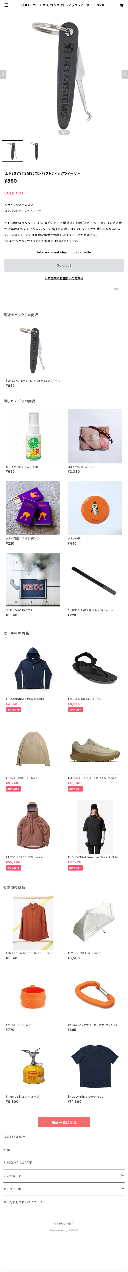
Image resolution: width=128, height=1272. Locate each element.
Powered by (64, 1230)
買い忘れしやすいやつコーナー (24, 1202)
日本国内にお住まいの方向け (64, 278)
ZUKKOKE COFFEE (17, 1163)
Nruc (7, 1149)
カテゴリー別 (12, 1189)
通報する (118, 289)
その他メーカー (14, 1176)
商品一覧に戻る (64, 1122)
